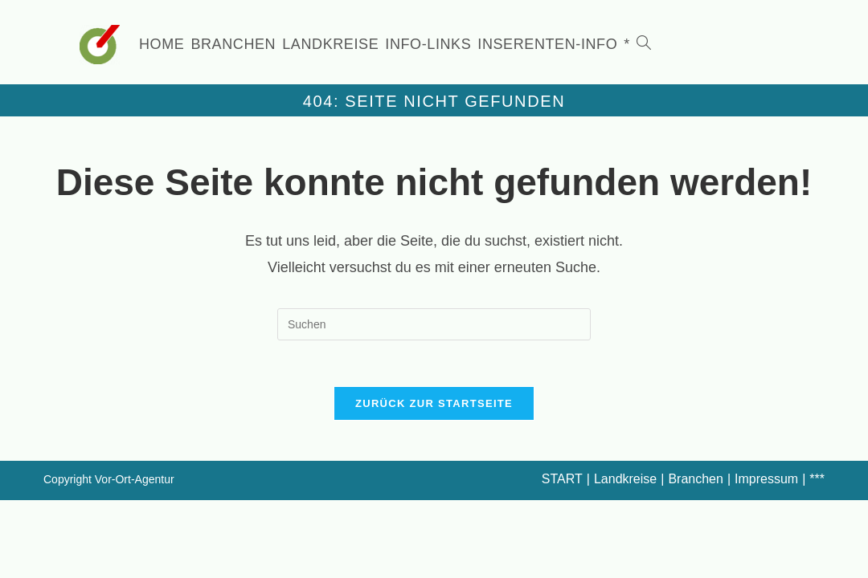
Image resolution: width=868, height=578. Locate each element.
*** (817, 481)
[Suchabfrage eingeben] (434, 324)
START (562, 481)
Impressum (766, 481)
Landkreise (625, 481)
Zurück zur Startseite (434, 406)
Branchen (695, 481)
